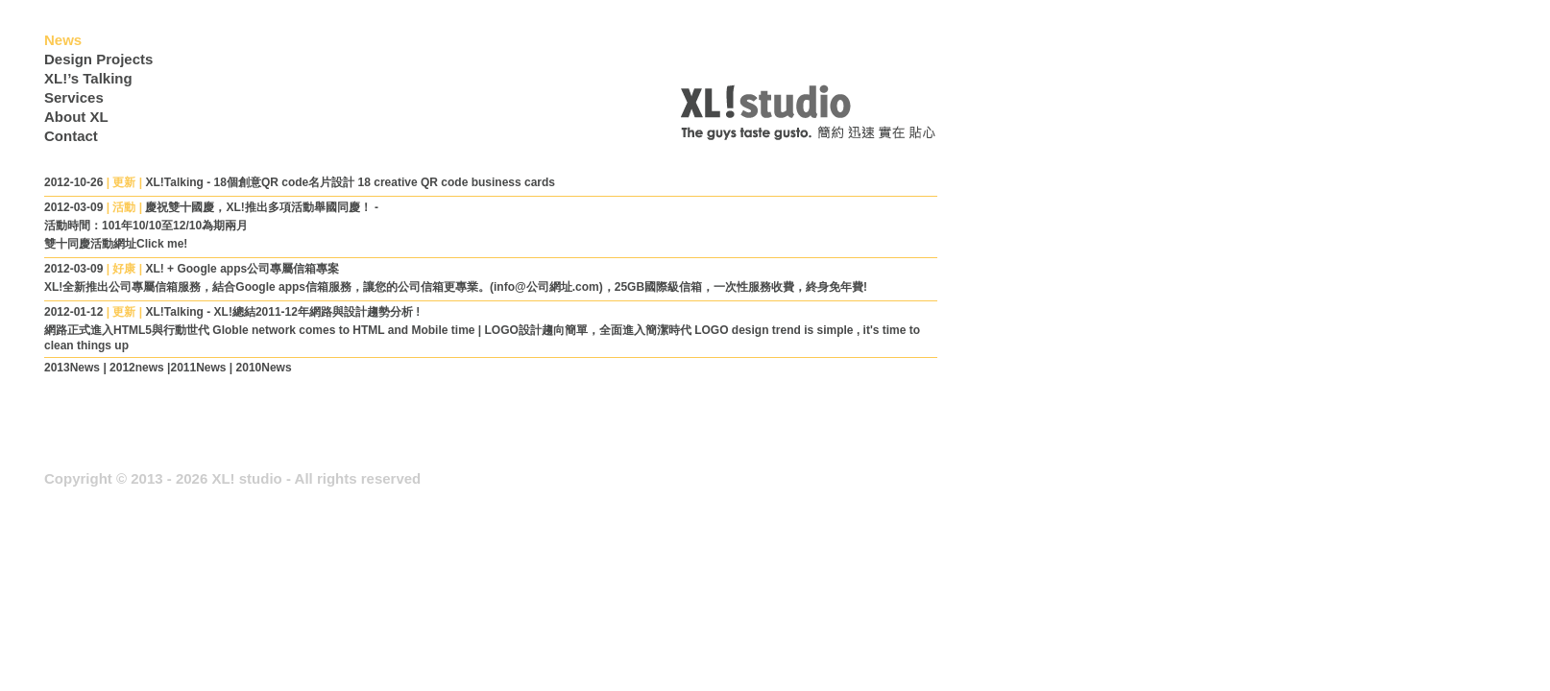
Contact (71, 136)
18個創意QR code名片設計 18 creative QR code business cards (384, 182)
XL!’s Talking (88, 78)
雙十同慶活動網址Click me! (115, 243)
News (63, 40)
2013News (72, 367)
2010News (264, 367)
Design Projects (98, 59)
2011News (198, 367)
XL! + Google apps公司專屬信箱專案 (242, 268)
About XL (76, 116)
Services (74, 97)
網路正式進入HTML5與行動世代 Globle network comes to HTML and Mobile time (261, 330)
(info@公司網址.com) (546, 287)
